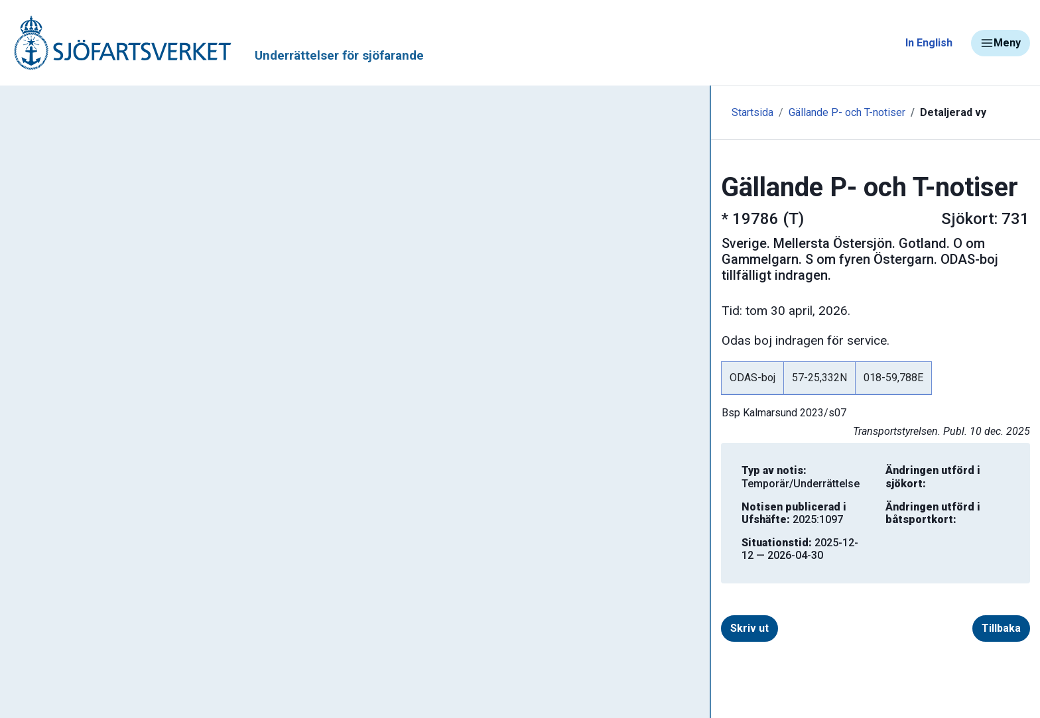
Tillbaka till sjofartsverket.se (94, 105)
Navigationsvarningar (73, 542)
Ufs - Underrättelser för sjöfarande (114, 182)
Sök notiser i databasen (85, 221)
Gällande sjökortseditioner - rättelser (120, 299)
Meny (1000, 43)
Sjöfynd (38, 659)
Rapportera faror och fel (80, 581)
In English (928, 42)
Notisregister (59, 377)
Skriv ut (351, 574)
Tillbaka (937, 574)
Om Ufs (44, 455)
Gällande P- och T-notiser (89, 338)
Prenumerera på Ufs (77, 416)
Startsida (290, 112)
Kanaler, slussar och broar (85, 620)
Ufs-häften (52, 260)
